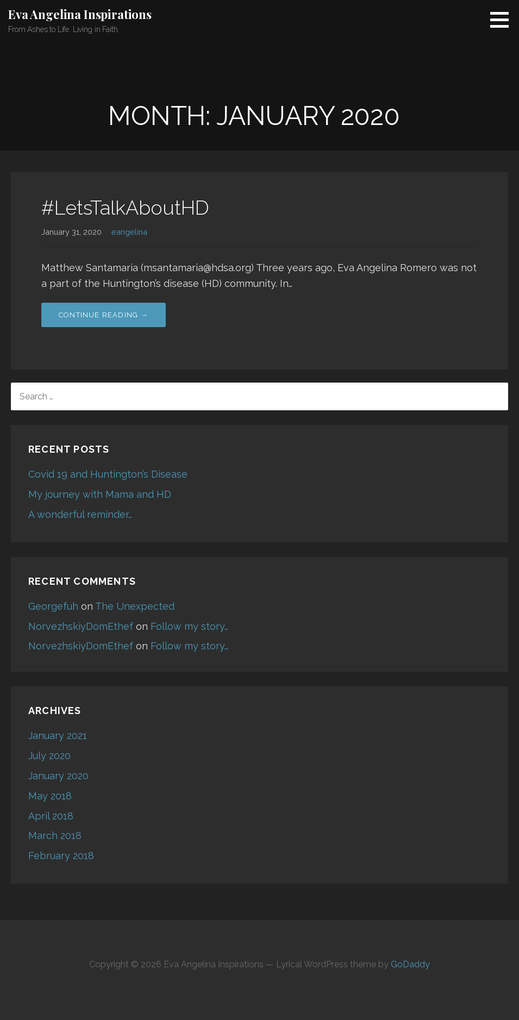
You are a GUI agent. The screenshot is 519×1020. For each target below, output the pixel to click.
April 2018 (50, 816)
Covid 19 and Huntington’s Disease (107, 474)
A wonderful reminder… (80, 514)
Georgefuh (53, 606)
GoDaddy (410, 964)
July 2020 (49, 755)
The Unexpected (134, 606)
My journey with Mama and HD (99, 494)
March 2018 (55, 835)
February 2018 (61, 855)
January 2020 (58, 775)
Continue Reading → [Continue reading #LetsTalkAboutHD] (103, 315)
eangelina (129, 231)
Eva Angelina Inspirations (80, 14)
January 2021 (57, 735)
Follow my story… (189, 626)
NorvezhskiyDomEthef (80, 626)
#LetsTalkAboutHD (125, 207)
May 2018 (50, 796)
